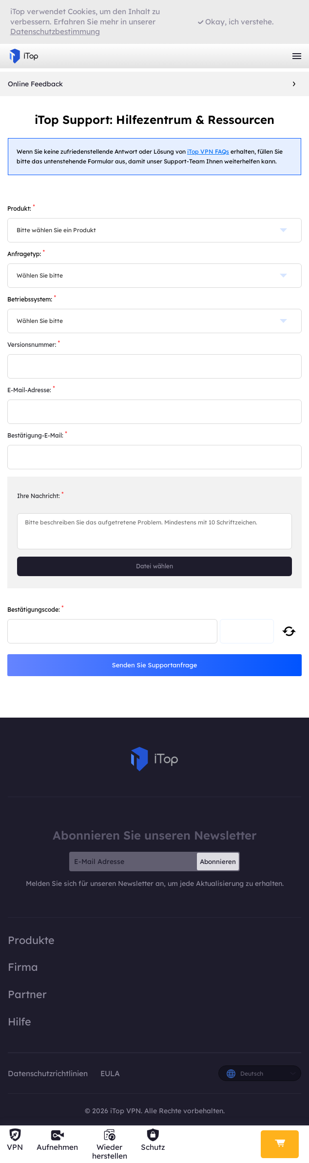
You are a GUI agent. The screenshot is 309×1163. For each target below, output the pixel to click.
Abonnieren (218, 861)
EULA (110, 1073)
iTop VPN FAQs (208, 151)
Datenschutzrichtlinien (49, 1073)
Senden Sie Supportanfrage (154, 665)
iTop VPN (24, 56)
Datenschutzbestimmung (55, 31)
